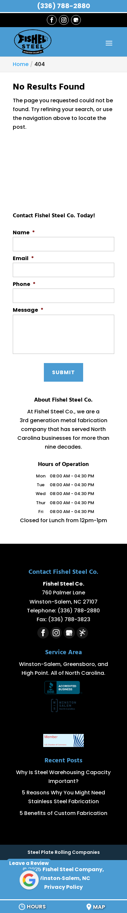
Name (24, 232)
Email (23, 258)
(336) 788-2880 (63, 5)
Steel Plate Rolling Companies (63, 852)
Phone (24, 284)
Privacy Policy (63, 887)
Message (28, 310)
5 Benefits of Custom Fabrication (63, 813)
